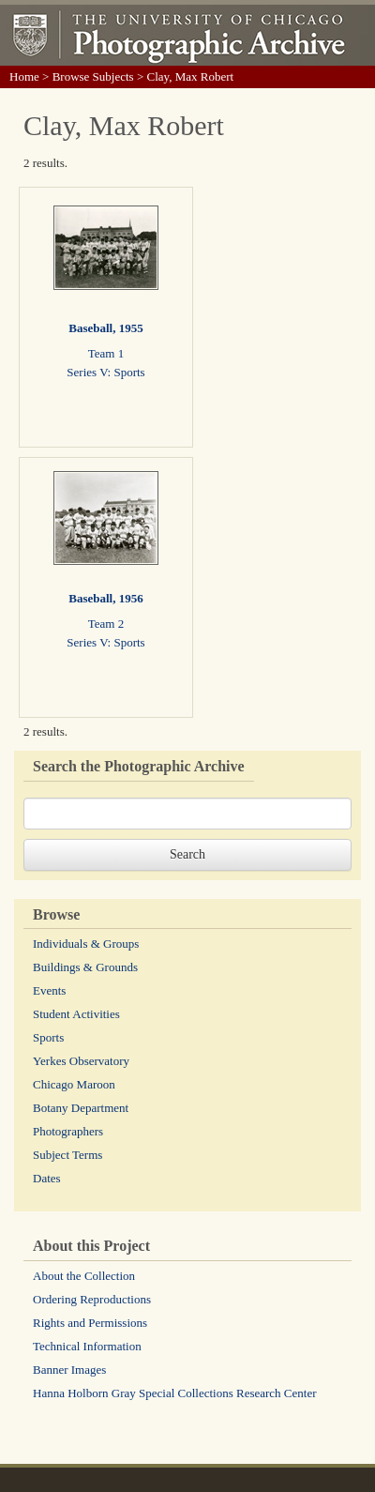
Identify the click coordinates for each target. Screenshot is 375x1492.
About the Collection (84, 1276)
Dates (47, 1178)
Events (49, 990)
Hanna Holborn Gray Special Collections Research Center (175, 1393)
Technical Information (87, 1346)
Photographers (68, 1131)
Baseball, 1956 (105, 598)
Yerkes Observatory (81, 1061)
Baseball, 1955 (105, 328)
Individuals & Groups (86, 943)
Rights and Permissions (90, 1323)
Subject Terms (67, 1155)
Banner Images (69, 1370)
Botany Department (80, 1108)
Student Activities (76, 1014)
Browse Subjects (93, 76)
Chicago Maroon (74, 1084)
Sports (48, 1037)
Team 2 (106, 624)
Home (24, 76)
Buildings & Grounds (85, 967)
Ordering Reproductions (92, 1299)
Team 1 (106, 353)
